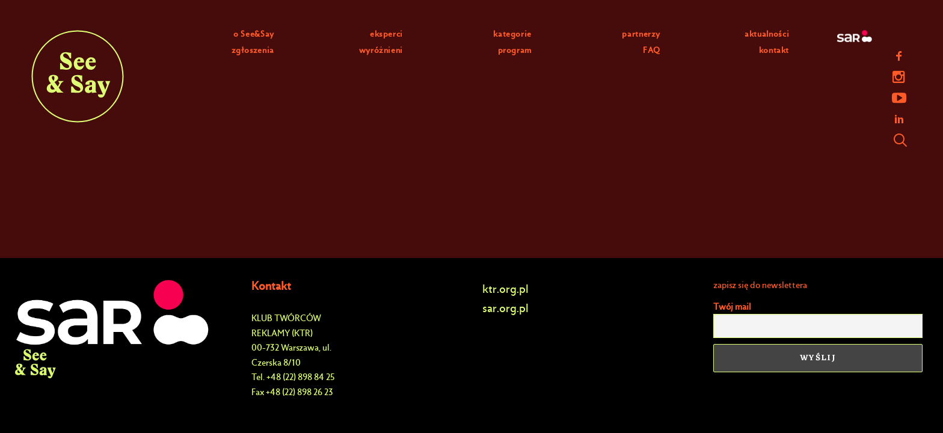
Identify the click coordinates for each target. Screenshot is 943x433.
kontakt (774, 50)
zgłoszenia (253, 50)
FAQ (651, 50)
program (515, 50)
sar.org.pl (505, 308)
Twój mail (732, 306)
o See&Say (253, 34)
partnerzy (641, 34)
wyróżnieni (381, 50)
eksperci (386, 34)
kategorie (512, 34)
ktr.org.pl (505, 289)
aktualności (767, 34)
